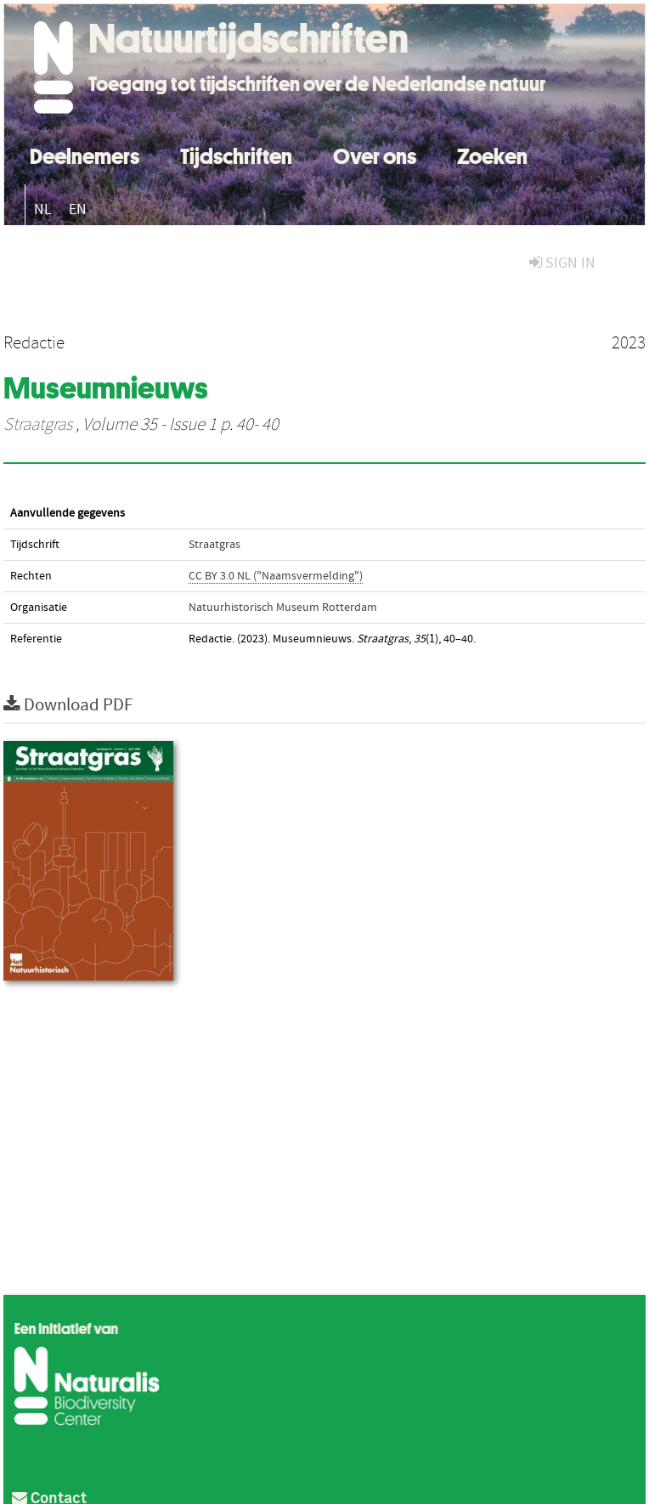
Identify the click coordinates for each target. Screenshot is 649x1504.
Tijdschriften (236, 154)
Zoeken (492, 154)
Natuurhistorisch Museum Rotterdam (283, 607)
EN (78, 209)
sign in (562, 263)
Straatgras (37, 425)
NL (43, 209)
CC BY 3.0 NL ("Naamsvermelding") (276, 576)
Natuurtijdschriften (248, 38)
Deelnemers (84, 154)
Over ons (374, 154)
